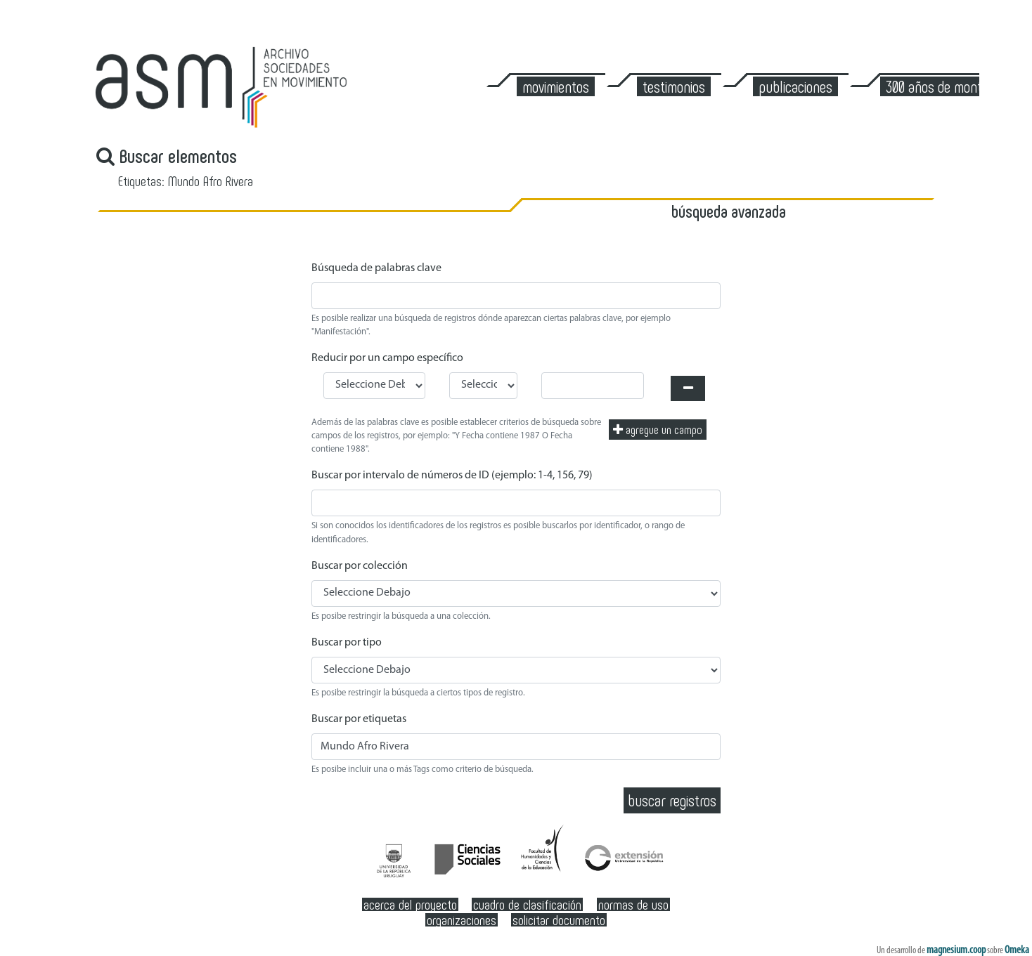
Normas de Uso (633, 904)
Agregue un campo (657, 429)
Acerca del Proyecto (410, 904)
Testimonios (674, 86)
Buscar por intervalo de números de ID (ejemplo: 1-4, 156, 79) (452, 475)
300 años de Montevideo (950, 86)
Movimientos (555, 86)
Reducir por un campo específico (387, 358)
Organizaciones (461, 919)
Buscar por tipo (346, 642)
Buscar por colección (359, 566)
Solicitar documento (558, 919)
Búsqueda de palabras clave (376, 268)
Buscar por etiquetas (358, 719)
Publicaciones (795, 86)
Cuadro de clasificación (527, 904)
